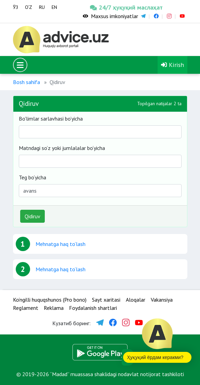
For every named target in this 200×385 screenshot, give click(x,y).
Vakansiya (162, 299)
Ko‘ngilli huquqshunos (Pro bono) (49, 299)
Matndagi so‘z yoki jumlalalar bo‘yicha (62, 148)
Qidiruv (32, 216)
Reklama (54, 307)
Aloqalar (135, 299)
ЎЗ (15, 7)
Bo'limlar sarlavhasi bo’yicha (51, 118)
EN (54, 7)
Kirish (172, 65)
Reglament (25, 307)
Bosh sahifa (26, 82)
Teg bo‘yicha (32, 177)
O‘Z (28, 7)
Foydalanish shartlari (93, 307)
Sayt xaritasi (106, 299)
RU (42, 7)
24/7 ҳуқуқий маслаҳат (108, 7)
